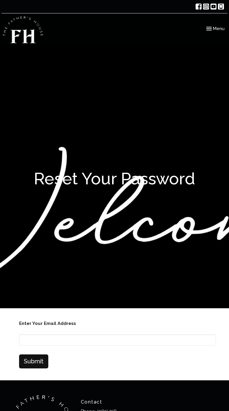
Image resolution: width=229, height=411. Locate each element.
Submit (34, 361)
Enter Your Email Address (47, 323)
